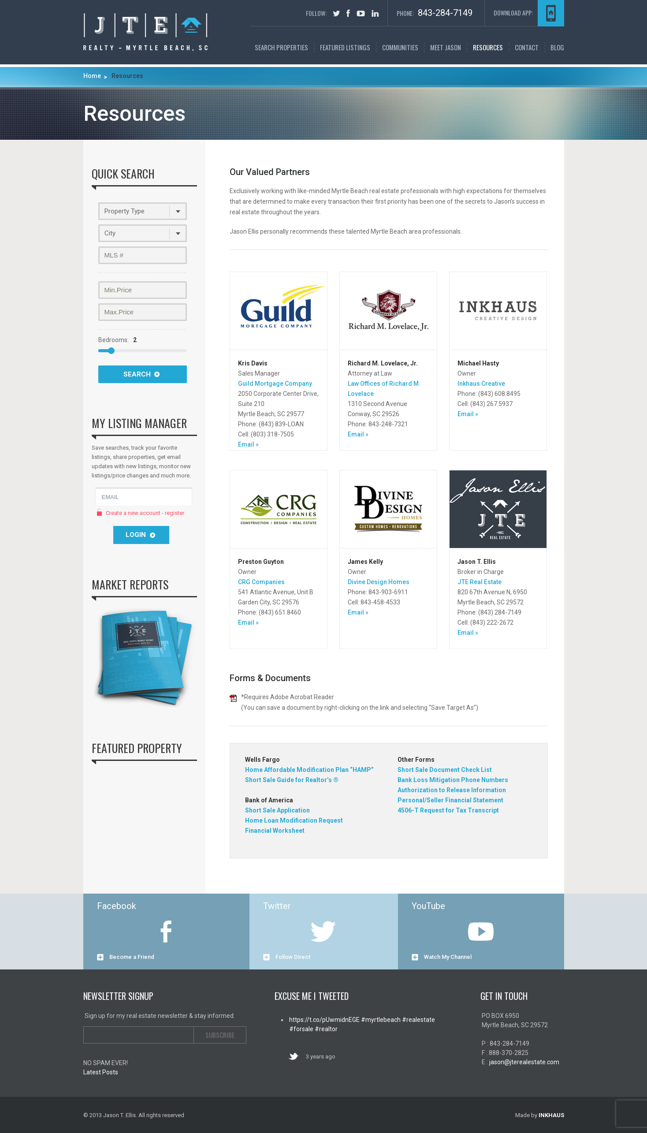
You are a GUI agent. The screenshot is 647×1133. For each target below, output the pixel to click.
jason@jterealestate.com (524, 1062)
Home (92, 75)
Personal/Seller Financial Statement (450, 800)
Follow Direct (292, 957)
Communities (400, 47)
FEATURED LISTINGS (345, 47)
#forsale (301, 1028)
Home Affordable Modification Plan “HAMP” (309, 769)
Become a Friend (131, 957)
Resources (488, 47)
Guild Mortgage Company (275, 383)
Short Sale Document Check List (445, 769)
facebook (348, 13)
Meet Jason (445, 47)
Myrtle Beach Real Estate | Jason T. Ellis (145, 32)
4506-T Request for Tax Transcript (448, 810)
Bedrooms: (117, 339)
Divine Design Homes (378, 581)
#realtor (325, 1028)
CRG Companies (261, 581)
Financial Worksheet (275, 830)
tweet (336, 13)
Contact (527, 47)
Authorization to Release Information (452, 790)
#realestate (418, 1019)
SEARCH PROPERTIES (281, 47)
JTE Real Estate (479, 581)
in (375, 13)
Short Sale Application (277, 810)
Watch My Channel (448, 957)
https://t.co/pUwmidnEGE (324, 1019)
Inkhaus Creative (481, 383)
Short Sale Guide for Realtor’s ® (291, 779)
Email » (248, 444)
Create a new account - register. (145, 513)
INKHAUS (551, 1115)
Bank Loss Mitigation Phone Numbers (453, 779)
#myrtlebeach (380, 1019)
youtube (361, 13)
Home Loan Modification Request (294, 820)
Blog (557, 47)
